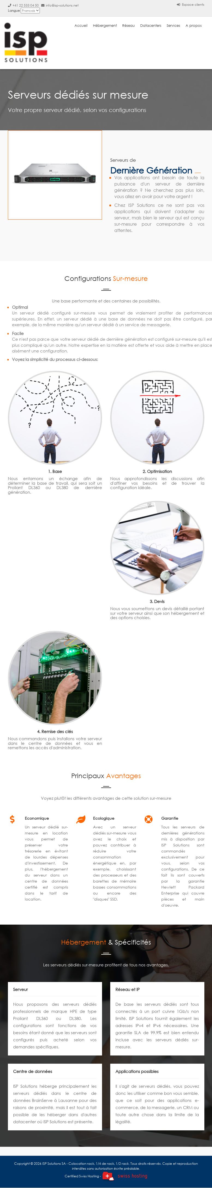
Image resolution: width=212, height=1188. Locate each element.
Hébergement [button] (105, 25)
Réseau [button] (128, 25)
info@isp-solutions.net (60, 5)
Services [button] (173, 25)
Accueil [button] (81, 25)
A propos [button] (194, 25)
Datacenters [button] (150, 25)
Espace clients (190, 4)
